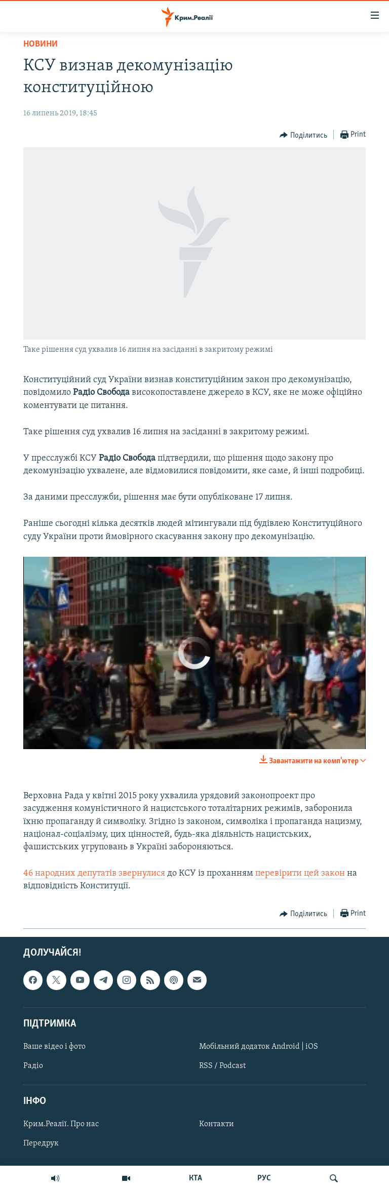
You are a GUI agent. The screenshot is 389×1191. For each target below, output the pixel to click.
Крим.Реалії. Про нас (61, 1124)
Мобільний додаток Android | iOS (258, 1047)
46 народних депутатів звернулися (94, 873)
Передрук (41, 1143)
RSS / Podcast (222, 1066)
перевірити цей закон (300, 873)
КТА (195, 1178)
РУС (264, 1178)
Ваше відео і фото (54, 1047)
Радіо (33, 1066)
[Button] (303, 135)
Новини (40, 44)
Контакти (216, 1124)
